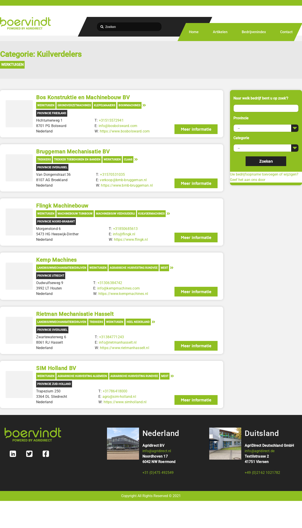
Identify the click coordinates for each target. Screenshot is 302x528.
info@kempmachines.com (118, 288)
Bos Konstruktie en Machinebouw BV (83, 97)
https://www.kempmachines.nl (123, 294)
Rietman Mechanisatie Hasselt (75, 314)
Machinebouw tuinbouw (75, 213)
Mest (164, 267)
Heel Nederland (138, 322)
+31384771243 (111, 337)
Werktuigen (12, 65)
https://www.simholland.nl (125, 402)
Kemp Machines (56, 260)
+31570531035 (112, 174)
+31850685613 (125, 229)
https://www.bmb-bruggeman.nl (127, 185)
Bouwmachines (129, 105)
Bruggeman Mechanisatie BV (73, 151)
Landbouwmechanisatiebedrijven (61, 267)
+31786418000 (115, 391)
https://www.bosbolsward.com (125, 131)
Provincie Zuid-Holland (54, 384)
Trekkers (44, 159)
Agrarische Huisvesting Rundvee (133, 267)
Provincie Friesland (51, 113)
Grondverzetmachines (74, 105)
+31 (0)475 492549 (158, 472)
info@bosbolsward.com (118, 126)
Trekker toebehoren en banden (77, 159)
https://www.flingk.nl (131, 239)
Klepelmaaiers (104, 105)
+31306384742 (110, 283)
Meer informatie (196, 129)
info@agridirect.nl (156, 451)
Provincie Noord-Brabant (56, 221)
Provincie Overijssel (52, 167)
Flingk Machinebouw (62, 206)
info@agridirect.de (259, 451)
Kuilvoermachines (151, 213)
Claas (128, 159)
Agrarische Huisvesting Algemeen (82, 376)
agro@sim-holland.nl (119, 396)
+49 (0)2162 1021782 (262, 472)
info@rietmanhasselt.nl (118, 342)
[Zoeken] (129, 27)
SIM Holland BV (56, 368)
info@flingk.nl (124, 234)
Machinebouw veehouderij (115, 213)
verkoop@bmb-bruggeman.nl (123, 180)
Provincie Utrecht (50, 275)
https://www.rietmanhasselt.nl (124, 348)
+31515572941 (111, 120)
